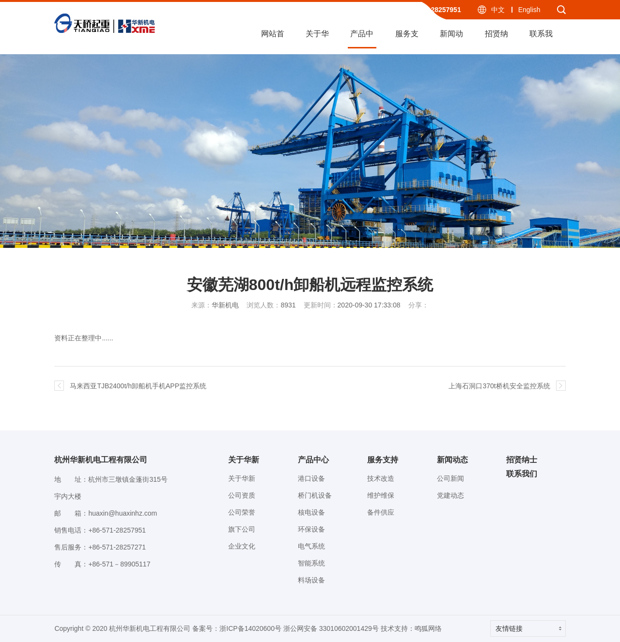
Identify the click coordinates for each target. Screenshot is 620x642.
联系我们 (541, 39)
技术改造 (380, 478)
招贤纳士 (496, 39)
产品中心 (361, 39)
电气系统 (311, 546)
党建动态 (450, 495)
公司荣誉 (241, 512)
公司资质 (241, 495)
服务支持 (406, 39)
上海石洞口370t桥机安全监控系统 (499, 386)
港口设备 (311, 478)
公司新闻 (450, 478)
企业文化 (241, 546)
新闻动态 (451, 39)
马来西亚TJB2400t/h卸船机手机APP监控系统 (138, 386)
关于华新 (317, 39)
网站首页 (272, 39)
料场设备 (311, 580)
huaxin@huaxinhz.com (122, 513)
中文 (498, 10)
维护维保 (380, 495)
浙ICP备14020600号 (250, 628)
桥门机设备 (315, 495)
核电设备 (311, 512)
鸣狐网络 (428, 628)
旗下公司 (241, 529)
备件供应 (380, 512)
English (529, 10)
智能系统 (311, 563)
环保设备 (311, 529)
